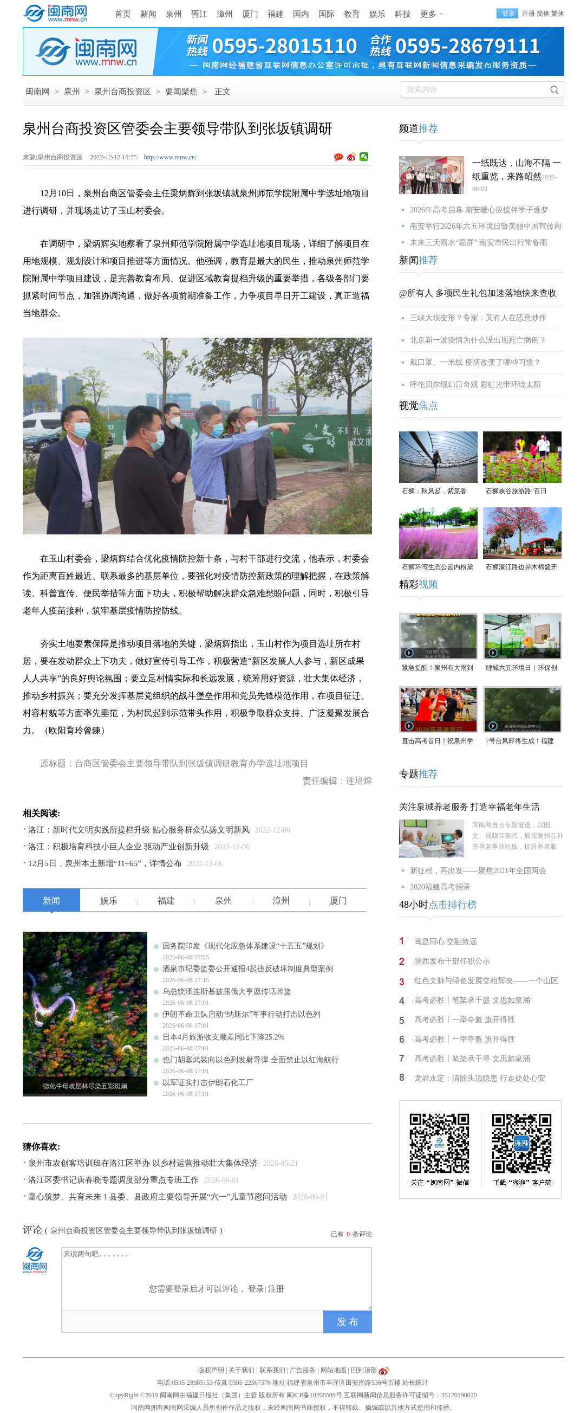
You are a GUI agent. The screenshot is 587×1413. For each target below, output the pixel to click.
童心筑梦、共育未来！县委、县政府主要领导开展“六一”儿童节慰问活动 (157, 1196)
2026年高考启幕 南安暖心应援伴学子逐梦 (479, 210)
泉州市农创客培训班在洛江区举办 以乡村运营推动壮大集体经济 (143, 1163)
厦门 (250, 14)
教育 (352, 14)
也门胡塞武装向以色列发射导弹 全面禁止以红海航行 (250, 1060)
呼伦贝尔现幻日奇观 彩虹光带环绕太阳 (475, 384)
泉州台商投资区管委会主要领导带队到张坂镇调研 (133, 1231)
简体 (543, 13)
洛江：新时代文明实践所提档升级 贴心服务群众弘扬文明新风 (139, 829)
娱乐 (377, 14)
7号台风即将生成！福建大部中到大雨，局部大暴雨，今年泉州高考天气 (521, 741)
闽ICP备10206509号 (314, 1395)
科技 (403, 14)
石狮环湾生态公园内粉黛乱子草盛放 (437, 567)
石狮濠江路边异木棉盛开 (521, 567)
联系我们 (272, 1370)
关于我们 (242, 1370)
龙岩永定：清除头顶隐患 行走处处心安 (479, 1078)
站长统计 (415, 1382)
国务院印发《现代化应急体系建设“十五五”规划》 (245, 946)
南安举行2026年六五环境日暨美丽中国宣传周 (486, 226)
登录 (256, 1289)
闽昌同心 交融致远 (445, 942)
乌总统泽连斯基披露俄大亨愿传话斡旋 (226, 992)
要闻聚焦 (181, 91)
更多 (428, 14)
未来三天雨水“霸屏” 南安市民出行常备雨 (478, 242)
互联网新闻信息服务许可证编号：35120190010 (410, 1395)
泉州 (174, 14)
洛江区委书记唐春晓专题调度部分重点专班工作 (113, 1180)
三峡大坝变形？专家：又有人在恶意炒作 (478, 318)
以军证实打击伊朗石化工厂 (207, 1083)
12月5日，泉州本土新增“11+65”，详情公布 (105, 863)
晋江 (199, 14)
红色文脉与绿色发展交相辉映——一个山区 (486, 981)
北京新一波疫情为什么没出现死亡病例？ (478, 340)
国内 (301, 14)
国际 (326, 14)
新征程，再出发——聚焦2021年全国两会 (478, 871)
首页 (123, 14)
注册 (528, 13)
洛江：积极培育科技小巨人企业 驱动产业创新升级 (118, 846)
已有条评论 (351, 1234)
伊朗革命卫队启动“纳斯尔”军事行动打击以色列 (241, 1014)
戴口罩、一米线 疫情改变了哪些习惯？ (475, 362)
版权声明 (211, 1370)
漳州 (225, 14)
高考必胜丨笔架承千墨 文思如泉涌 (472, 1000)
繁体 (557, 13)
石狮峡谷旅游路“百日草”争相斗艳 (516, 491)
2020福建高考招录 (440, 887)
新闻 (148, 14)
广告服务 (303, 1370)
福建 (276, 14)
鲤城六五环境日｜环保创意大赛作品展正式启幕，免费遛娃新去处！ (521, 668)
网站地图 (334, 1370)
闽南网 (37, 91)
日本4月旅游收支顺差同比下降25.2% (223, 1037)
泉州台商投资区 (122, 91)
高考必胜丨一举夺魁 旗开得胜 (464, 1020)
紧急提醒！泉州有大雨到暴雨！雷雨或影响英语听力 (437, 668)
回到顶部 (364, 1370)
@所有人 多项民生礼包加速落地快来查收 (478, 293)
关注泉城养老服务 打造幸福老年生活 (469, 806)
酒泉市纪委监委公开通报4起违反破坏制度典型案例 (247, 969)
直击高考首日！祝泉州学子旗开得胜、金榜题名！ (437, 741)
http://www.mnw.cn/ (170, 157)
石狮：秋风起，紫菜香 (434, 491)
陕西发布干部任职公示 (452, 961)
